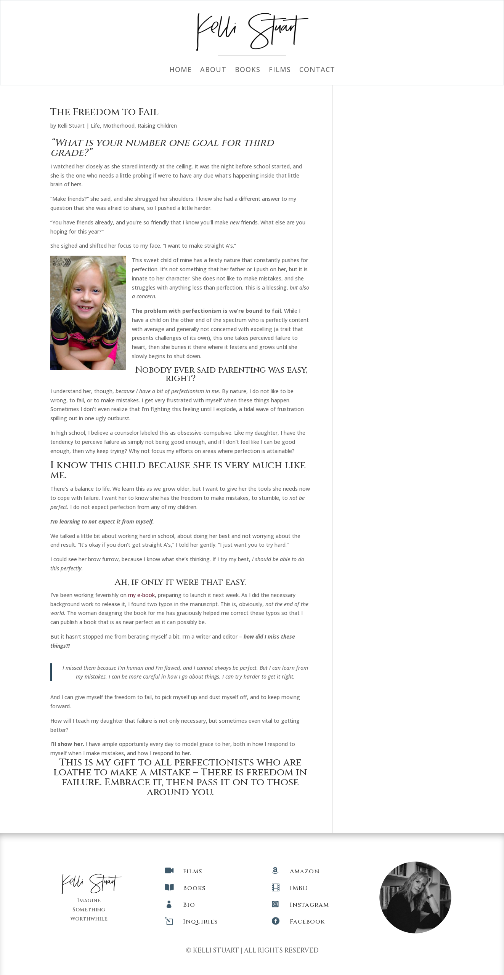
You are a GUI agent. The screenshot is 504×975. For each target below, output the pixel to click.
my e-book (141, 595)
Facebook (307, 921)
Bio (189, 905)
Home (180, 70)
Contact (317, 70)
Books (247, 70)
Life (95, 125)
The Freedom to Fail (104, 112)
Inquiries (200, 921)
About (213, 70)
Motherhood (119, 125)
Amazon (304, 871)
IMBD (299, 888)
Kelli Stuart (71, 125)
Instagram (309, 905)
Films (280, 70)
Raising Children (157, 125)
